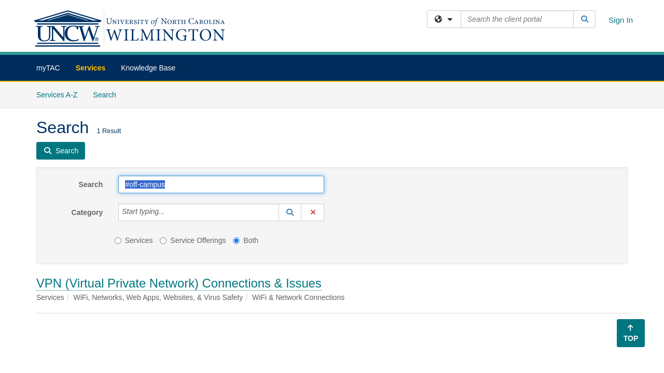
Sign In (620, 20)
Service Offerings (193, 240)
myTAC (48, 68)
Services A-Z (56, 95)
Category (87, 212)
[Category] (170, 212)
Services (91, 68)
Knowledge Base (148, 68)
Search (108, 94)
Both (245, 240)
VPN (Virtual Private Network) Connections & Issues (179, 283)
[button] (290, 212)
